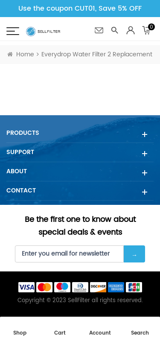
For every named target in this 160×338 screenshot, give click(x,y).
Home (20, 54)
